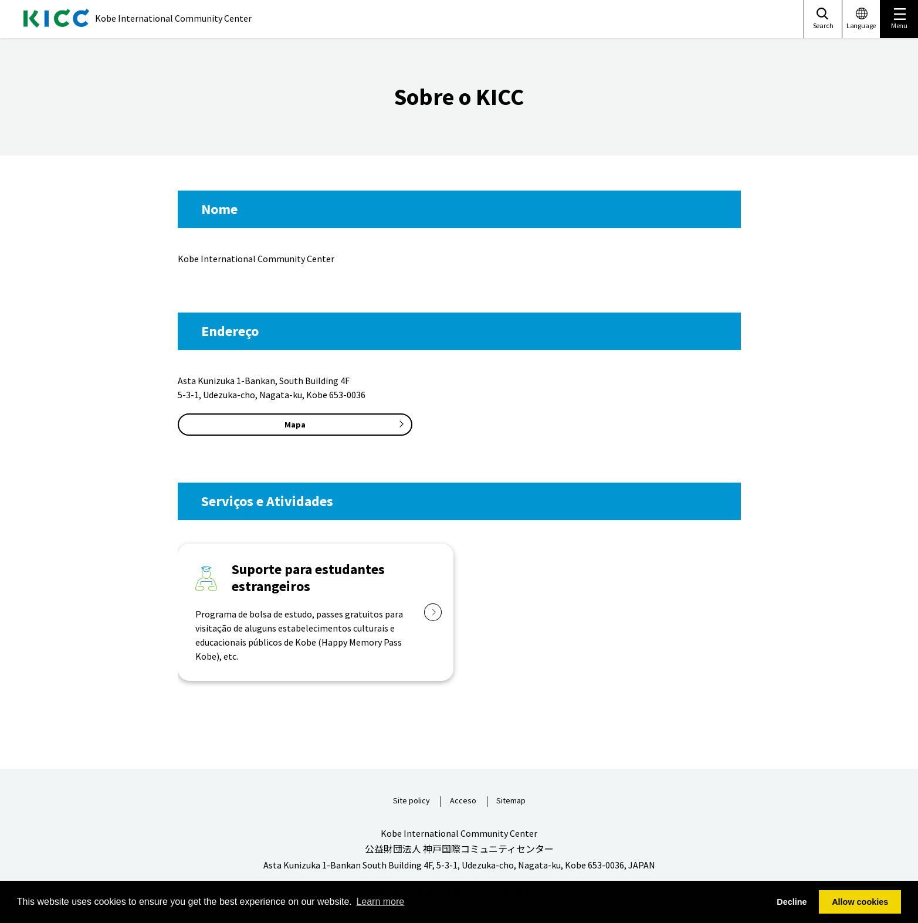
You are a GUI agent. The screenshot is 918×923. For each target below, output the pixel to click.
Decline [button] (792, 902)
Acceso (463, 801)
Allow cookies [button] (860, 902)
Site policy (411, 801)
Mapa (295, 424)
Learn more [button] (380, 902)
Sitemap (511, 801)
